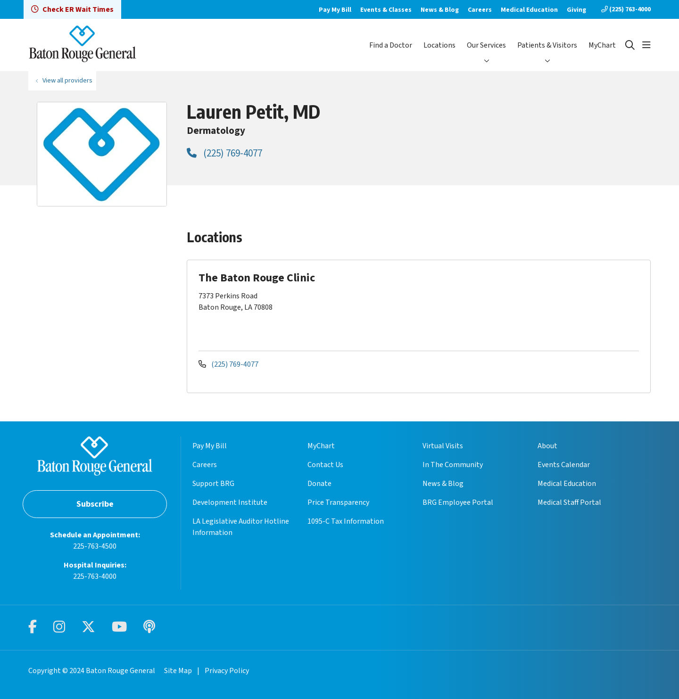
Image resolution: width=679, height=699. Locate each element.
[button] (646, 45)
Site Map (178, 671)
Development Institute (229, 502)
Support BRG (213, 483)
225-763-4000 (94, 576)
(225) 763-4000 (626, 9)
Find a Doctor (390, 45)
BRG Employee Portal (457, 502)
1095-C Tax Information (345, 521)
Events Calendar (564, 465)
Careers (480, 10)
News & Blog (440, 10)
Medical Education (529, 10)
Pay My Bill (335, 10)
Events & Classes (386, 10)
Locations (439, 45)
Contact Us (325, 465)
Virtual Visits (442, 446)
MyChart (602, 45)
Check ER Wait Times (72, 9)
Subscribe (95, 504)
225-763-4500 (94, 546)
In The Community (452, 465)
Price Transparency (338, 502)
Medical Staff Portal (569, 502)
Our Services (486, 45)
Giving (576, 10)
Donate (319, 483)
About (547, 446)
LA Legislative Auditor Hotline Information (240, 527)
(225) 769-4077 (224, 153)
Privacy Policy (227, 671)
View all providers (67, 80)
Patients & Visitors (547, 45)
